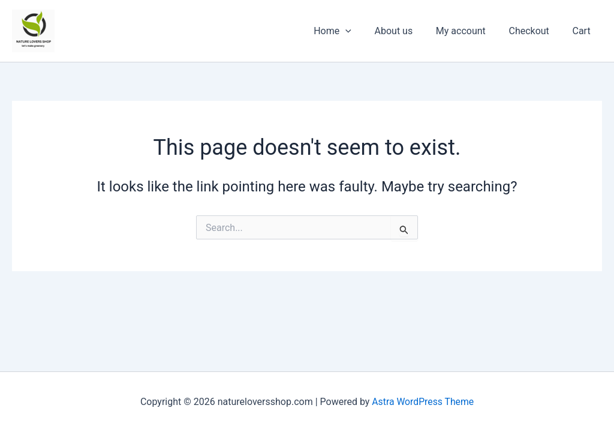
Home (350, 31)
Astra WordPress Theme (422, 401)
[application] (363, 31)
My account (470, 31)
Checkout (534, 31)
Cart (583, 31)
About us (408, 31)
